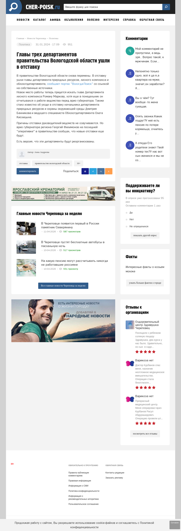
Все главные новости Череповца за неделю (63, 285)
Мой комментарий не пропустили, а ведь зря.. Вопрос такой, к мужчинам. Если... (149, 55)
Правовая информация (79, 481)
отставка (23, 163)
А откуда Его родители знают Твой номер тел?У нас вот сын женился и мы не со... (149, 151)
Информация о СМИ (78, 486)
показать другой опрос (145, 235)
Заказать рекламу (114, 478)
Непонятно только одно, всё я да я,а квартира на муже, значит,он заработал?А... (149, 79)
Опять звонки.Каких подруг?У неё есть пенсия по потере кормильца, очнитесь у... (149, 125)
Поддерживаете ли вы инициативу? (143, 188)
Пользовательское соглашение (83, 504)
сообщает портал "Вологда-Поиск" (70, 84)
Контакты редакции (114, 472)
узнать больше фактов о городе (145, 283)
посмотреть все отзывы (145, 433)
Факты (131, 256)
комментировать (27, 171)
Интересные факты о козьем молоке (145, 269)
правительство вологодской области (52, 163)
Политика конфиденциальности (83, 491)
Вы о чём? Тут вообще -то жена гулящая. (146, 102)
